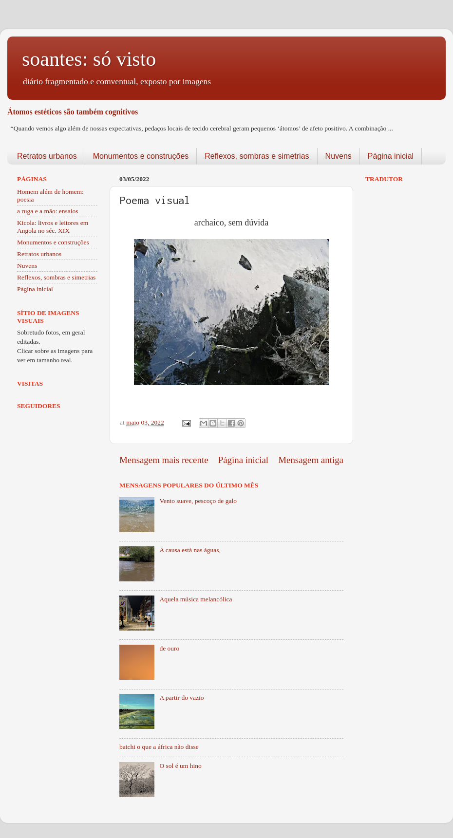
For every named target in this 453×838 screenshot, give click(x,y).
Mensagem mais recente (163, 460)
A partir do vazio (181, 697)
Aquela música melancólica (195, 599)
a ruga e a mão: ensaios (47, 211)
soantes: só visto (89, 59)
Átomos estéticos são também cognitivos (72, 112)
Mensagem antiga (310, 460)
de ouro (169, 648)
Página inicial (391, 156)
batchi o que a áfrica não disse (159, 746)
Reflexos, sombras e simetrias (257, 156)
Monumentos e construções (141, 156)
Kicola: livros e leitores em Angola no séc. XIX (52, 226)
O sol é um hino (180, 765)
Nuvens (338, 156)
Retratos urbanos (47, 156)
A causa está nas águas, (190, 550)
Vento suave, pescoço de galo (198, 500)
